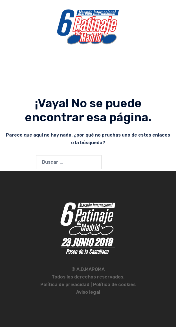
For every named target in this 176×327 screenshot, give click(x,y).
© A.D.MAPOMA (88, 269)
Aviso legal (88, 292)
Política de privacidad (65, 284)
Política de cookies (114, 284)
